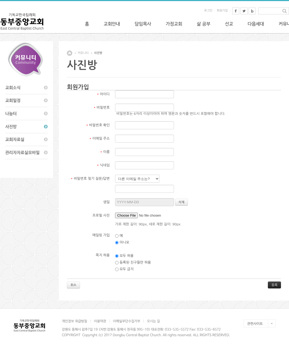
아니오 (122, 242)
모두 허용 (124, 256)
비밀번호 (102, 107)
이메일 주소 (99, 138)
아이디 (103, 94)
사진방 (98, 53)
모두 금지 (124, 269)
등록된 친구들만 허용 (133, 262)
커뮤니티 (83, 53)
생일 (106, 202)
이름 (105, 152)
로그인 (208, 10)
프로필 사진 (101, 215)
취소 (73, 285)
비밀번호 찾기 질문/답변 (90, 178)
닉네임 (103, 165)
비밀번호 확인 (98, 125)
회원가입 (222, 10)
